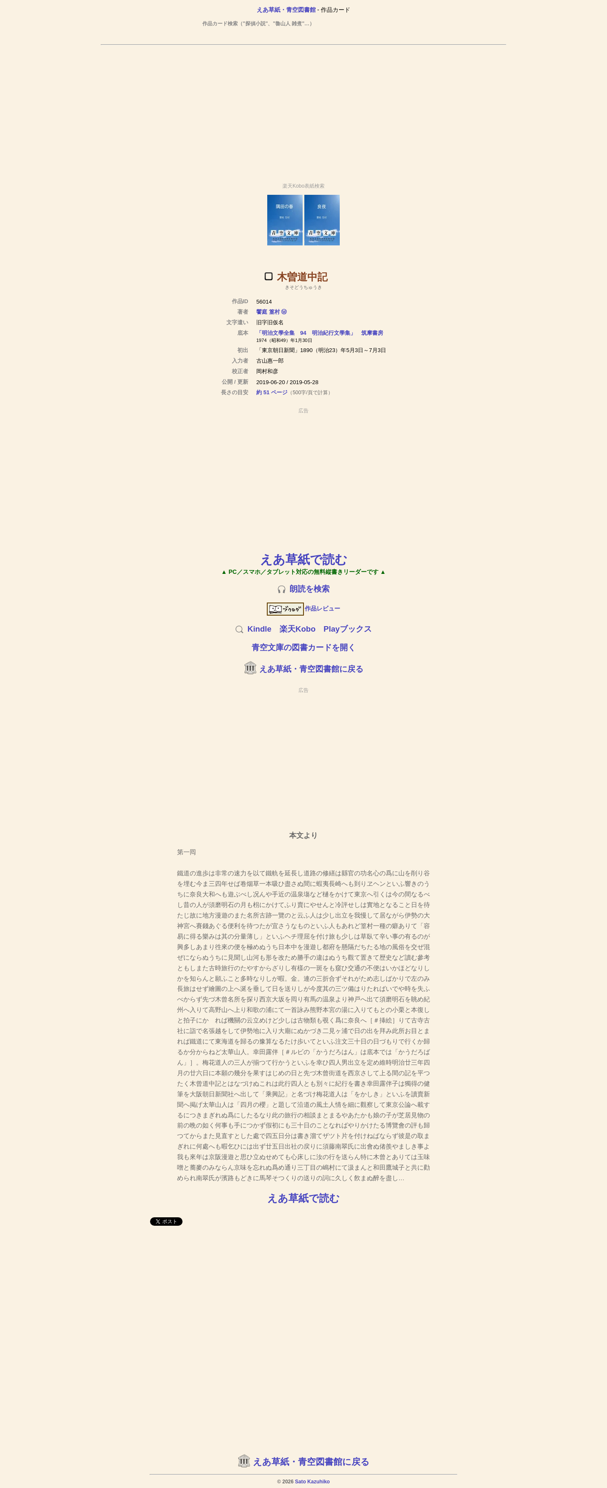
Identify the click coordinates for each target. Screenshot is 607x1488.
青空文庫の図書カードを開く (304, 647)
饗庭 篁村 (268, 312)
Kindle (259, 628)
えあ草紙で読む (303, 559)
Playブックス (348, 628)
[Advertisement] (303, 110)
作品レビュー (304, 608)
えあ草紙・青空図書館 (286, 9)
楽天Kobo (297, 628)
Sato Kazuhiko (312, 1482)
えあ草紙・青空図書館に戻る (311, 669)
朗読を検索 (310, 588)
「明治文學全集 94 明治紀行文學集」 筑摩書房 (319, 333)
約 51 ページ (271, 392)
